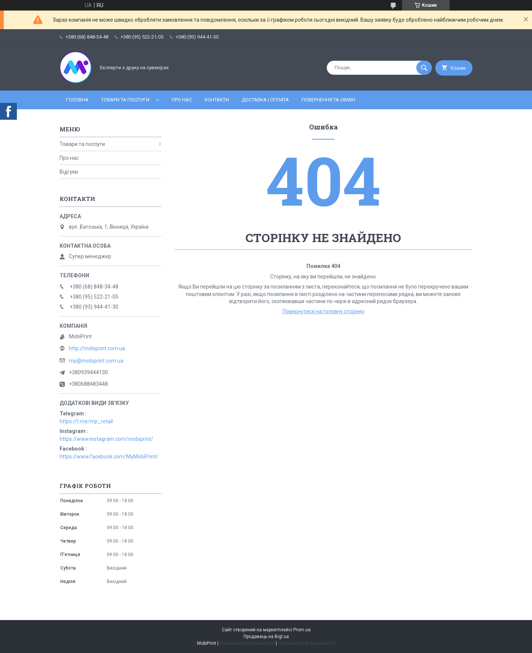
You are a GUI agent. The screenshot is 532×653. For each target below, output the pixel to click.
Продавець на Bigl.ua (266, 636)
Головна (77, 100)
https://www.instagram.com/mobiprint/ (106, 439)
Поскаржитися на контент (247, 643)
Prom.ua (302, 629)
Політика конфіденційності (306, 643)
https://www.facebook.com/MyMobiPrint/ (109, 457)
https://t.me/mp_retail (86, 421)
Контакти (217, 100)
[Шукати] (424, 68)
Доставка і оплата (265, 100)
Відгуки (69, 172)
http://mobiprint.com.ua (97, 348)
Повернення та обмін (328, 100)
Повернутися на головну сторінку (323, 311)
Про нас (182, 100)
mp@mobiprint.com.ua (96, 361)
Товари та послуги (125, 100)
